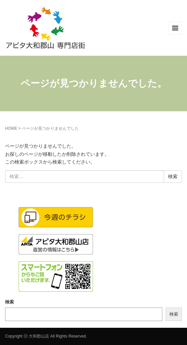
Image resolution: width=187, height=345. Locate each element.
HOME (11, 128)
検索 (9, 301)
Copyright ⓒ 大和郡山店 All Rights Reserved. (46, 336)
